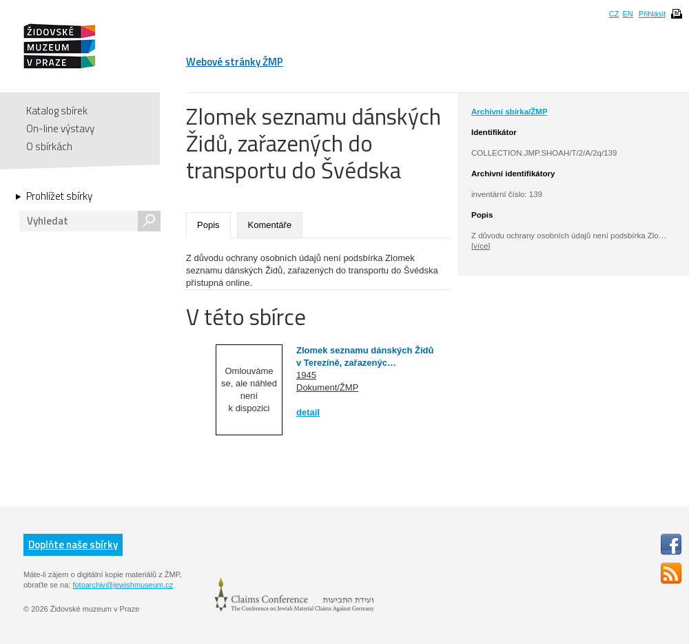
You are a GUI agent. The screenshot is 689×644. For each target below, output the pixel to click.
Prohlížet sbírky (59, 196)
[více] (480, 246)
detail (308, 412)
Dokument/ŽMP (327, 387)
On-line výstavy (60, 128)
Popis (208, 225)
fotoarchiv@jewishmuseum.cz (122, 585)
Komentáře (270, 225)
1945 (306, 375)
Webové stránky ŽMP (234, 62)
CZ (614, 14)
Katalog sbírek (57, 110)
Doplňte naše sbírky (73, 544)
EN (627, 14)
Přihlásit (652, 14)
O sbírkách (49, 146)
